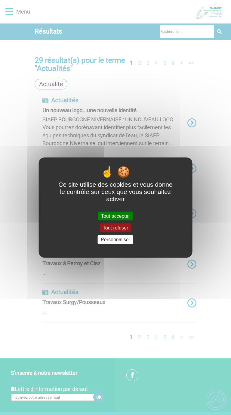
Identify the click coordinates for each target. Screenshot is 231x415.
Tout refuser (115, 227)
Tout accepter (115, 216)
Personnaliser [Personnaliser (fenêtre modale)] (115, 239)
